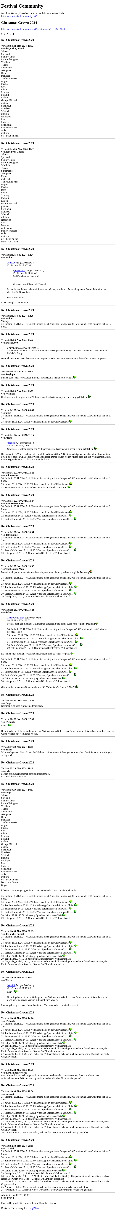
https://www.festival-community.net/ (19, 16)
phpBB (16, 1203)
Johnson (11, 262)
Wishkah (11, 443)
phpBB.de (34, 1208)
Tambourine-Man (15, 617)
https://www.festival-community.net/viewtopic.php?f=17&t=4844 (33, 29)
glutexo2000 (19, 270)
